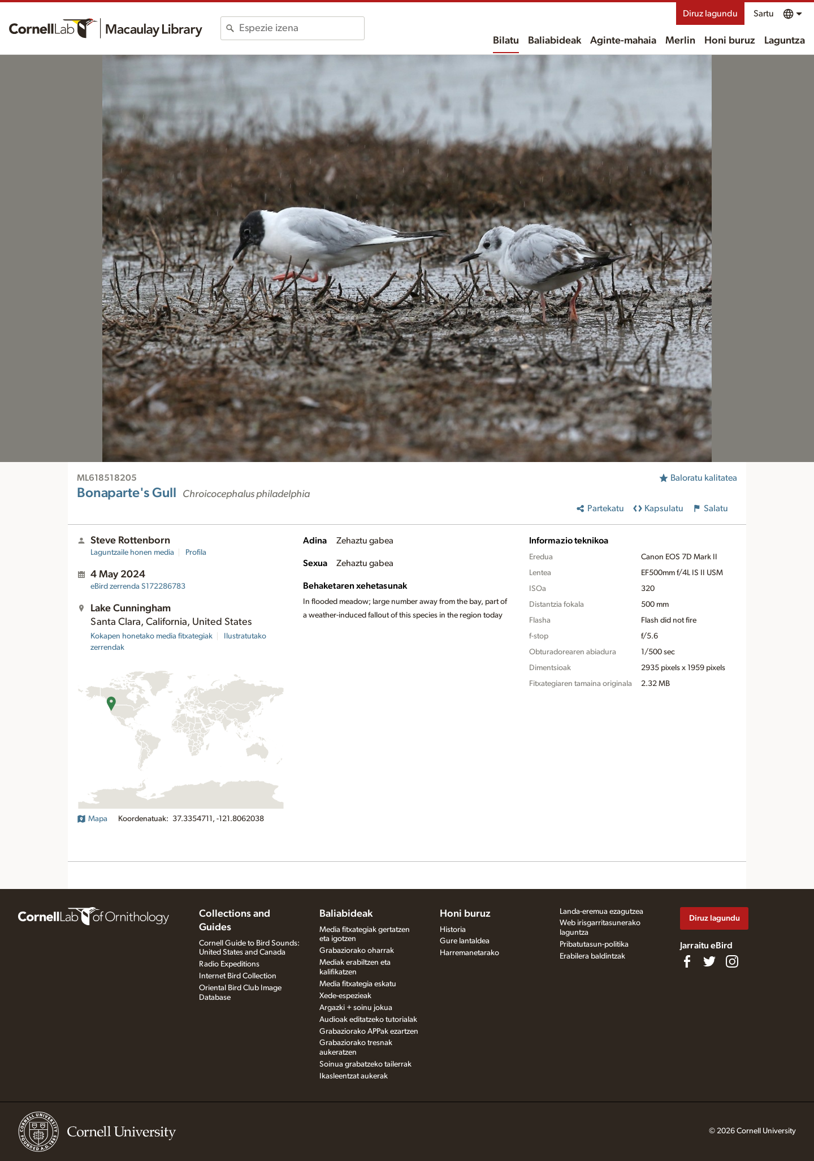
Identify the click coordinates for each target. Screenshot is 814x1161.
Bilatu (506, 41)
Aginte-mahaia (623, 41)
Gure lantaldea (465, 941)
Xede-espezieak (345, 996)
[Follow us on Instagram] (732, 961)
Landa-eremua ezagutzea (601, 912)
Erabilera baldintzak (592, 956)
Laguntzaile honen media (132, 552)
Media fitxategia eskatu (357, 984)
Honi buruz (729, 41)
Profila (195, 552)
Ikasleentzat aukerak (353, 1076)
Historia (453, 930)
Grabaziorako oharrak (356, 951)
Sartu (764, 13)
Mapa (92, 819)
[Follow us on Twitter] (709, 961)
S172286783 (137, 586)
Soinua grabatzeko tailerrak (365, 1064)
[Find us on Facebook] (687, 961)
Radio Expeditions (229, 964)
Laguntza (784, 41)
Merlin (680, 41)
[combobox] (301, 28)
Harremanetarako (469, 953)
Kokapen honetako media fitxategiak (151, 636)
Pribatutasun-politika (594, 944)
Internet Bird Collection (237, 976)
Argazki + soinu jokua (355, 1008)
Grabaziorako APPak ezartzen (368, 1031)
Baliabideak (554, 41)
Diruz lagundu (710, 13)
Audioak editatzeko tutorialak (368, 1020)
